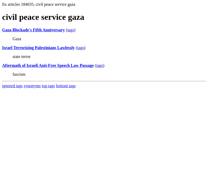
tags (70, 30)
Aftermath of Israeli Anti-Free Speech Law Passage (48, 65)
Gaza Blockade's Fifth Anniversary (33, 30)
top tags (48, 86)
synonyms (32, 86)
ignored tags (12, 86)
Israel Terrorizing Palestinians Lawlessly (38, 47)
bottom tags (66, 86)
